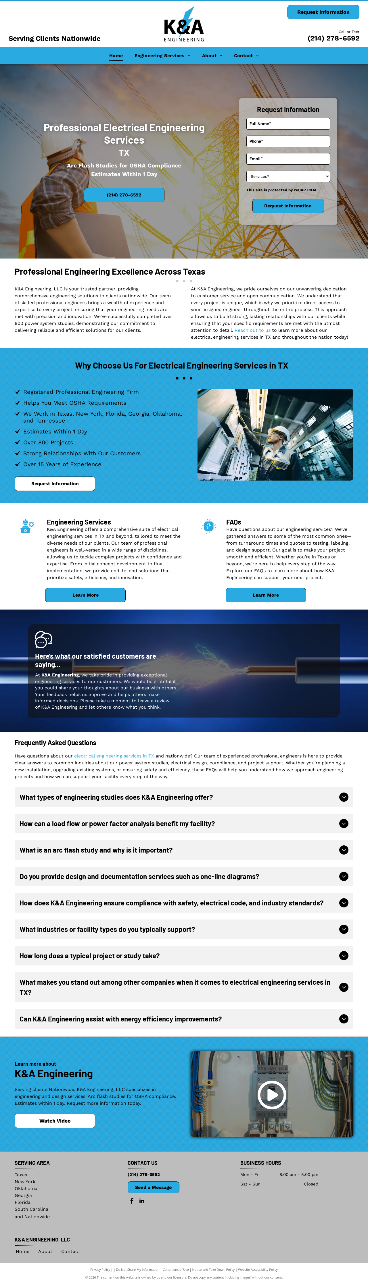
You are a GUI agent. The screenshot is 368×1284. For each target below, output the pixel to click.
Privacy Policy (100, 1269)
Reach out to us (253, 330)
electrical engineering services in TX (114, 756)
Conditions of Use (176, 1269)
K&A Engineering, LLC (42, 1239)
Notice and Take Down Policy (213, 1269)
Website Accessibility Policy (258, 1269)
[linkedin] (142, 1202)
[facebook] (132, 1202)
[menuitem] (116, 56)
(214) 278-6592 (333, 38)
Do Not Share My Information (138, 1269)
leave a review (153, 700)
